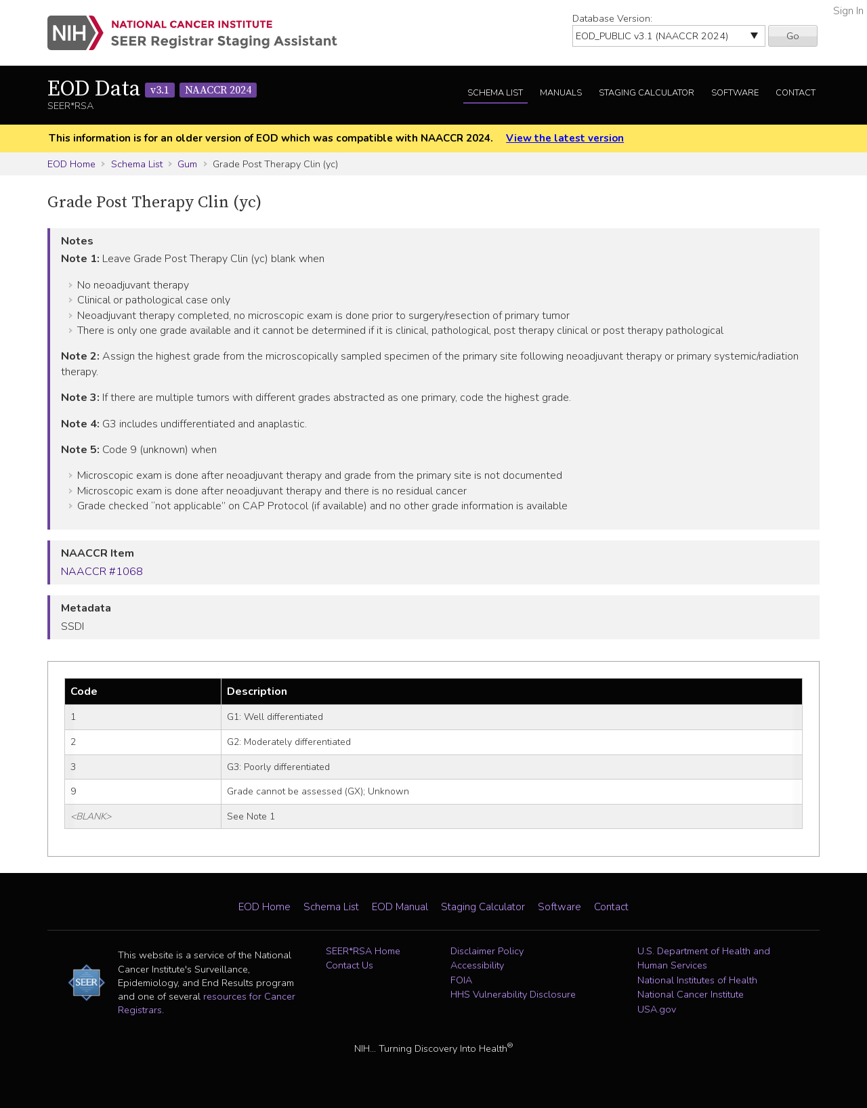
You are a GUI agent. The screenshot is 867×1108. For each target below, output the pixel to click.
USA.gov (656, 1009)
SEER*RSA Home (363, 951)
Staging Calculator (646, 93)
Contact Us (349, 965)
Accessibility (477, 965)
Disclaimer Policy (487, 951)
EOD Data (152, 89)
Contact (796, 93)
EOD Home (71, 164)
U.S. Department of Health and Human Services (703, 958)
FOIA (461, 980)
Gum (187, 164)
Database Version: (612, 18)
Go (792, 36)
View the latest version (565, 138)
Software (735, 93)
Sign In (848, 10)
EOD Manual (400, 907)
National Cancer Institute (690, 994)
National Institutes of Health (697, 980)
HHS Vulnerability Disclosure (513, 994)
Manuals (561, 93)
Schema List (495, 93)
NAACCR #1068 (102, 571)
